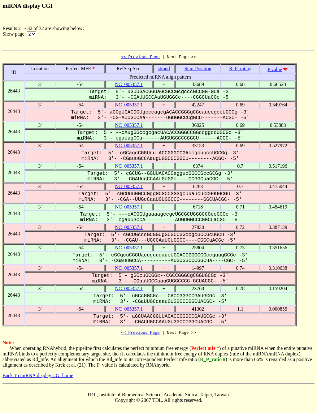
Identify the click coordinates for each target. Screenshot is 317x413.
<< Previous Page (140, 57)
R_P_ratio (239, 69)
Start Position (198, 69)
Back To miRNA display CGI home (37, 377)
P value (274, 70)
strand (164, 69)
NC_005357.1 (129, 85)
